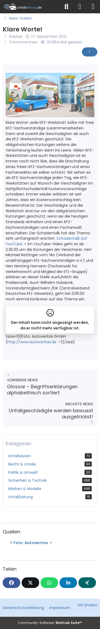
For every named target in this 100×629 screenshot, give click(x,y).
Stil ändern (87, 605)
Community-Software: (50, 622)
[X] (30, 582)
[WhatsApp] (49, 582)
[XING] (87, 582)
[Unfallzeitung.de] (30, 7)
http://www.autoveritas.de (32, 342)
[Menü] (93, 6)
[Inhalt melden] (89, 51)
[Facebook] (11, 582)
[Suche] (66, 6)
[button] (68, 582)
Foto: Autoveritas (30, 542)
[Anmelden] (79, 6)
